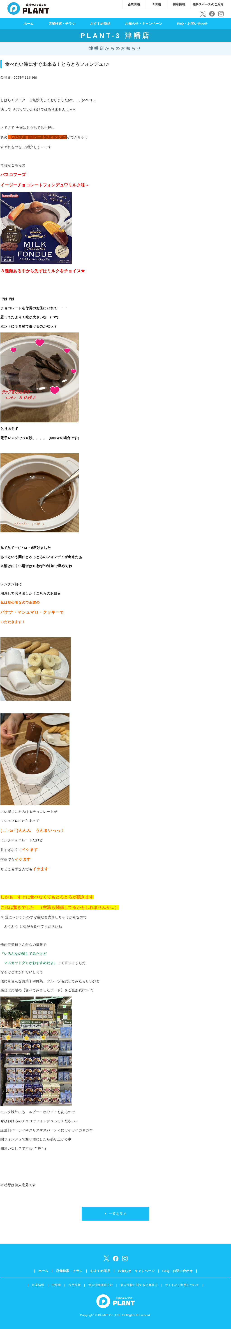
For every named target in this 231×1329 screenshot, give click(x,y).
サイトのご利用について (182, 1285)
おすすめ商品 (100, 23)
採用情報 (179, 4)
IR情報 (156, 4)
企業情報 (134, 4)
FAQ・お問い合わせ (192, 23)
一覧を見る (118, 1214)
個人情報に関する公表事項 (139, 1285)
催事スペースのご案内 (208, 4)
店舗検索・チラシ (61, 23)
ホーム (28, 23)
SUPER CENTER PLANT (28, 8)
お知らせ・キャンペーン (143, 23)
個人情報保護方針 (100, 1285)
